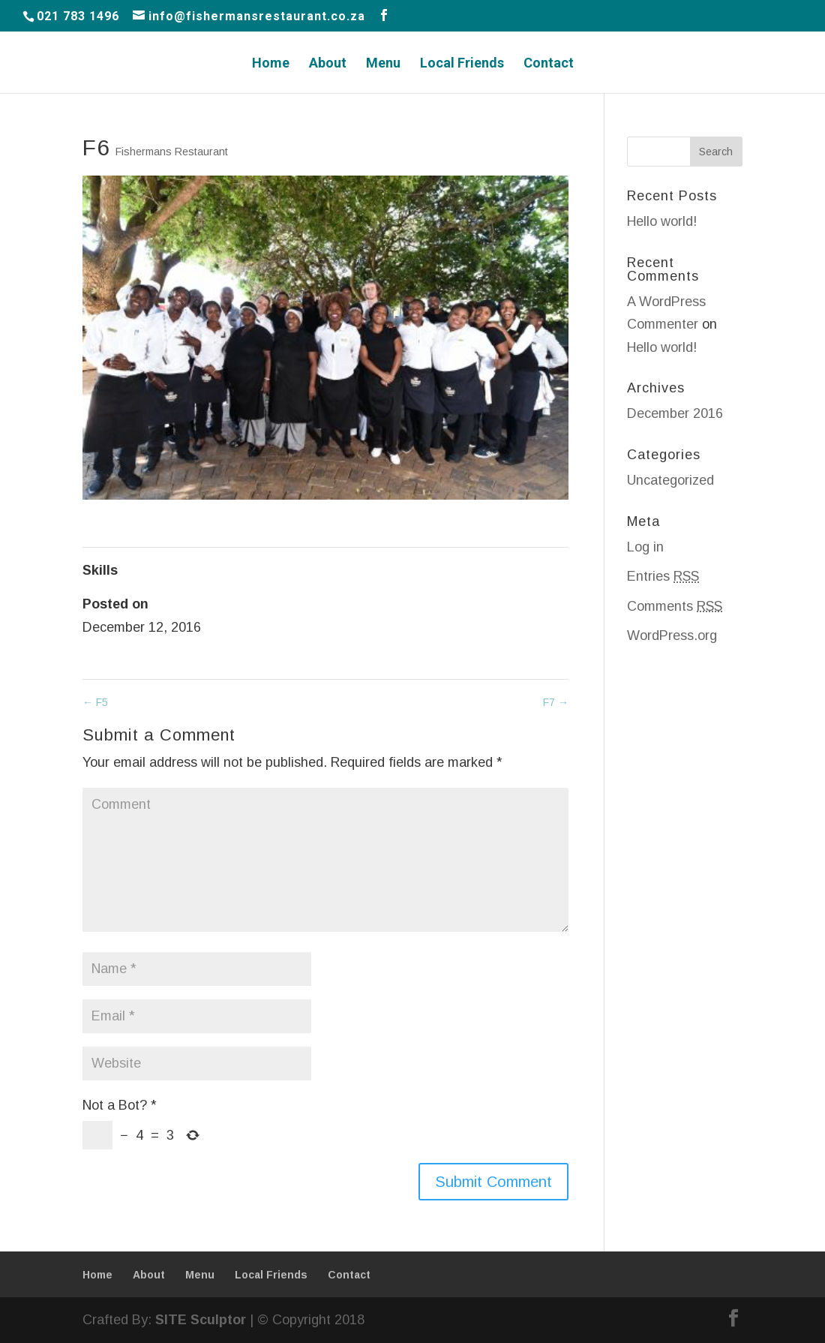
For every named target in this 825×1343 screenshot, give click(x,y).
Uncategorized (670, 480)
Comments (674, 606)
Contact (549, 64)
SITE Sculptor (200, 1319)
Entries (663, 576)
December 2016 (675, 413)
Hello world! (662, 221)
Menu (383, 64)
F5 (95, 702)
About (327, 64)
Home (271, 64)
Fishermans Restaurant (172, 152)
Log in (645, 546)
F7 (555, 702)
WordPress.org (672, 635)
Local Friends (462, 64)
